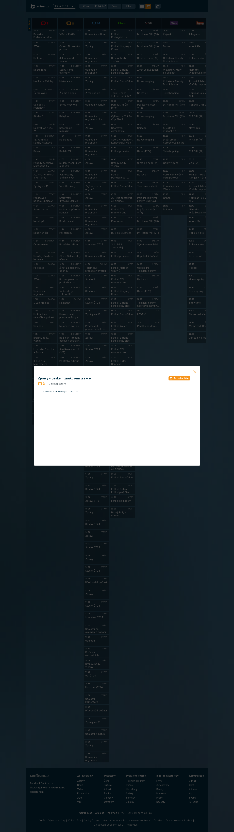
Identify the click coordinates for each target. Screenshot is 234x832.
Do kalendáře (179, 378)
